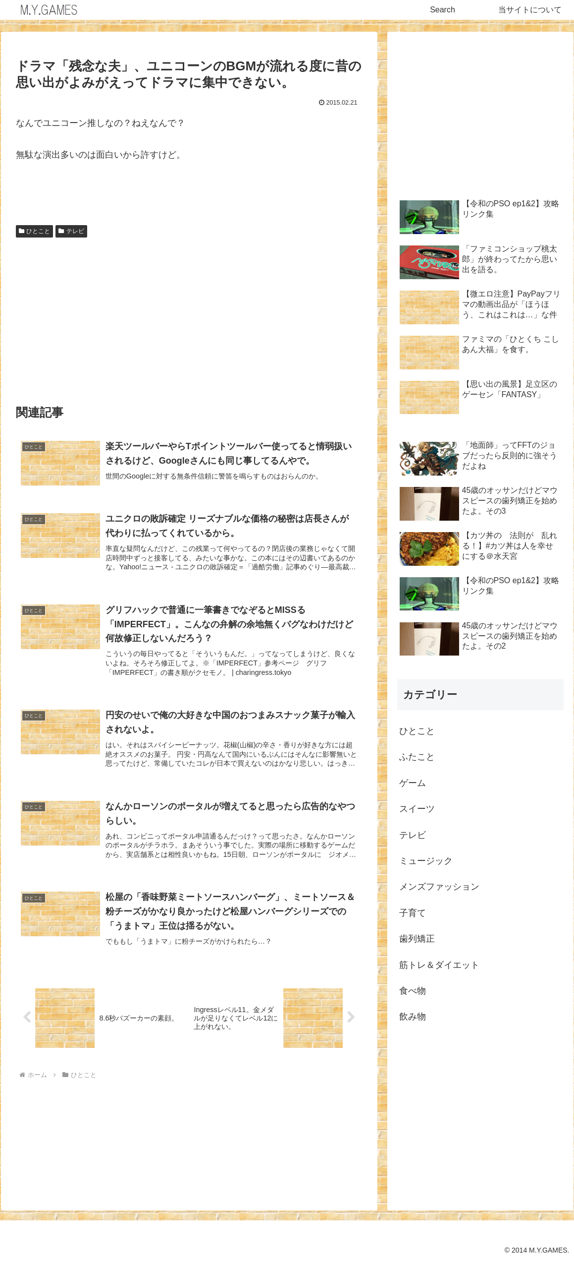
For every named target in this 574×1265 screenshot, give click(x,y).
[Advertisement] (189, 316)
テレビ (71, 231)
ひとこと (35, 231)
